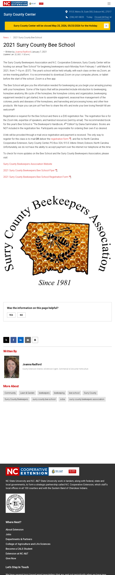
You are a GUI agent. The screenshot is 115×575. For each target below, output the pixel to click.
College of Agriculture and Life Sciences (28, 544)
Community (10, 393)
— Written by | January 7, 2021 (25, 52)
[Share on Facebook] (13, 340)
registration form (59, 138)
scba (62, 399)
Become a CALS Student (19, 548)
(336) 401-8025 (74, 17)
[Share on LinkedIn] (21, 340)
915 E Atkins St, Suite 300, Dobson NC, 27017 (88, 11)
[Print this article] (35, 340)
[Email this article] (28, 340)
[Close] (106, 25)
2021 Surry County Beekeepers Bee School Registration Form (35, 176)
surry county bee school (44, 399)
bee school (74, 393)
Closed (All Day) (102, 17)
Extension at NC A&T (17, 553)
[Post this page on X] (6, 340)
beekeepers (44, 393)
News (6, 37)
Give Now (11, 558)
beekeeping (59, 393)
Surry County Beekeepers (16, 399)
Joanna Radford (23, 52)
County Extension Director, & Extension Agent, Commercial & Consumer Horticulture (55, 369)
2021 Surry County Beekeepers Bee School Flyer (29, 170)
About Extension (15, 529)
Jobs (8, 534)
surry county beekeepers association (86, 399)
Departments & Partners (19, 539)
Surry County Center (20, 14)
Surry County (90, 393)
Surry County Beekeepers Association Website (27, 164)
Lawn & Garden (27, 393)
